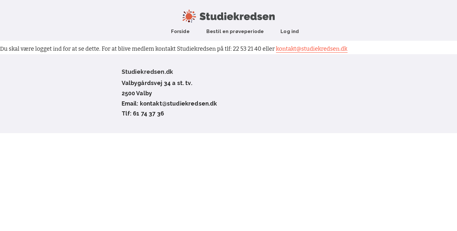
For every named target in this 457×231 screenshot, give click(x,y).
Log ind (289, 31)
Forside (180, 31)
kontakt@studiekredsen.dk (312, 49)
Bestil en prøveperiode (235, 31)
